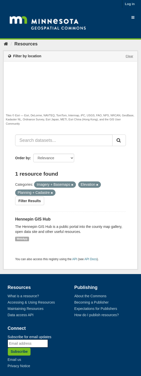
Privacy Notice (19, 366)
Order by (22, 158)
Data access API (21, 315)
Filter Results (29, 201)
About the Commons (90, 296)
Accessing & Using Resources (31, 302)
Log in (130, 4)
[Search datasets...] (63, 140)
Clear (129, 56)
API (74, 259)
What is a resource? (23, 296)
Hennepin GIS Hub (32, 219)
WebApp (22, 238)
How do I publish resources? (96, 315)
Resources (26, 43)
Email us (14, 360)
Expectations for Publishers (95, 309)
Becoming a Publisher (91, 302)
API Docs (90, 259)
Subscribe (19, 352)
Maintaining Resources (25, 309)
